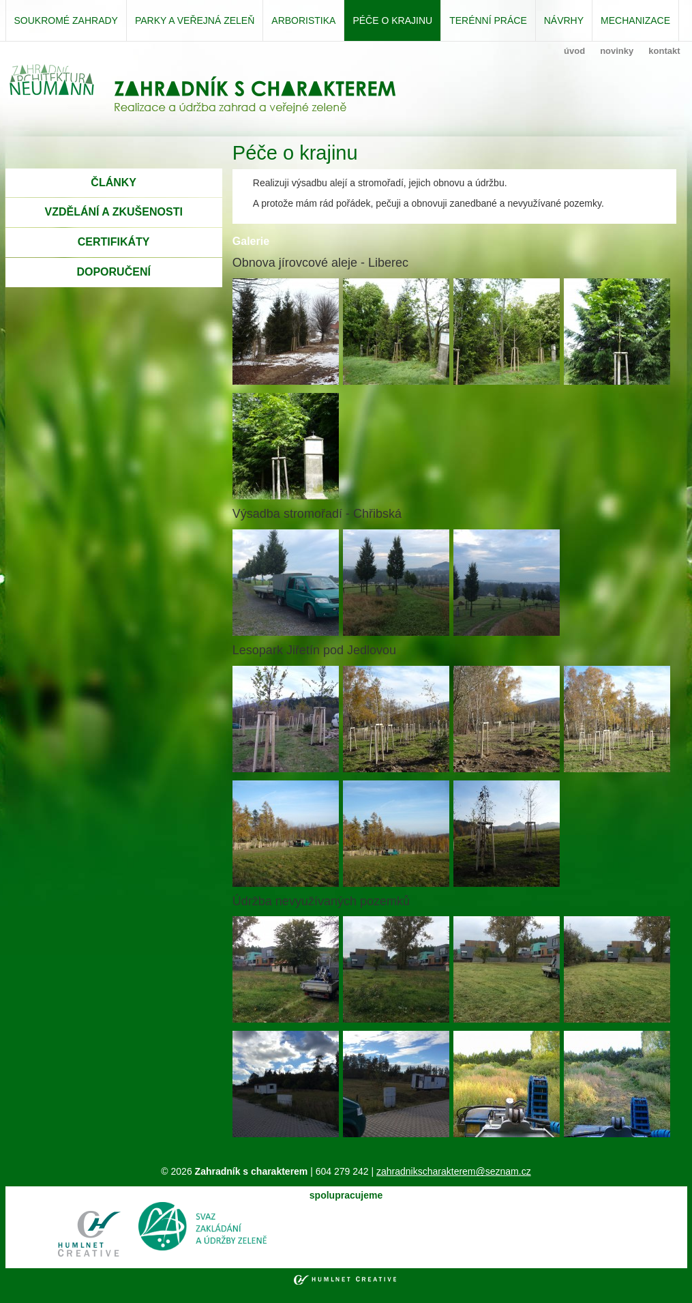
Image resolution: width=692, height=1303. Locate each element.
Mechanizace (635, 20)
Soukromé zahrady (66, 20)
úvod (574, 51)
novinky (616, 51)
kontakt (664, 51)
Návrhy (564, 20)
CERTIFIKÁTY (114, 242)
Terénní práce (488, 20)
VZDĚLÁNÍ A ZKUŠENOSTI (113, 212)
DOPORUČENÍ (113, 272)
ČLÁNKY (113, 182)
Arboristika (303, 20)
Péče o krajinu (392, 20)
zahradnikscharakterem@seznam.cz (453, 1171)
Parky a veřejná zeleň (194, 20)
